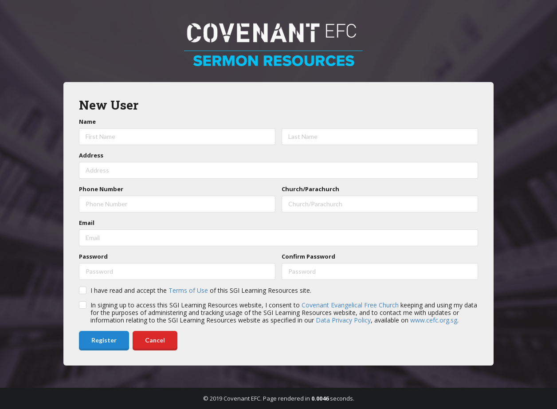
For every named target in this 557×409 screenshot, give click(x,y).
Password (93, 256)
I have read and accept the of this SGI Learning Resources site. (200, 290)
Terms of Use (188, 290)
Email (86, 223)
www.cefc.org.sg (433, 320)
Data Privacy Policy (343, 320)
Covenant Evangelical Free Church (350, 305)
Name (87, 122)
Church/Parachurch (310, 189)
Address (91, 155)
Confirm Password (308, 256)
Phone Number (101, 189)
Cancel (155, 340)
